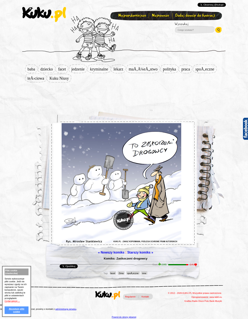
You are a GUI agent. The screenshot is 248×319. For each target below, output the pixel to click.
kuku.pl (44, 14)
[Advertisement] (124, 95)
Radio (195, 301)
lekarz (119, 69)
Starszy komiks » (140, 252)
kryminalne (100, 69)
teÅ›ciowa (37, 78)
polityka (170, 69)
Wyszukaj (193, 24)
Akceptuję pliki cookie (16, 310)
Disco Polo (203, 301)
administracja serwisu (65, 309)
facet (63, 69)
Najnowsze (161, 16)
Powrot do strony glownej (124, 317)
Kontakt (145, 296)
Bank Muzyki (216, 301)
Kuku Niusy (60, 78)
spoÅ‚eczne (206, 69)
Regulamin (130, 296)
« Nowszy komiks (111, 252)
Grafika (187, 301)
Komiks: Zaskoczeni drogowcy (125, 258)
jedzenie (79, 69)
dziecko (48, 69)
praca (187, 69)
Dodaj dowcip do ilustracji (195, 16)
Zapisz (123, 25)
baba (32, 69)
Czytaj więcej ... (12, 301)
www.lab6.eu (216, 297)
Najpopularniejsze (131, 16)
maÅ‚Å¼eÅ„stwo (144, 69)
